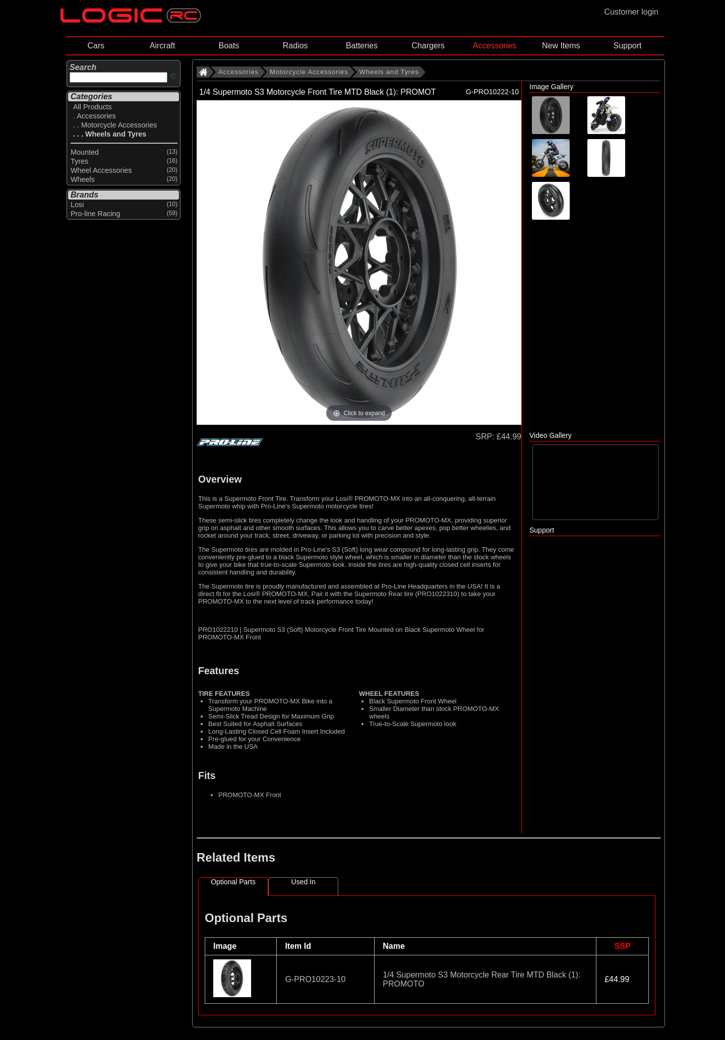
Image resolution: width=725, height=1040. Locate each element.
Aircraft (162, 45)
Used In (303, 882)
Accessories (494, 45)
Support (627, 45)
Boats (228, 45)
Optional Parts (233, 882)
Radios (295, 45)
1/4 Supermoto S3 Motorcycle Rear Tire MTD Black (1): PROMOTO (481, 979)
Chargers (428, 45)
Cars (95, 45)
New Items (561, 45)
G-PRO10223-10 (315, 979)
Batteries (362, 45)
